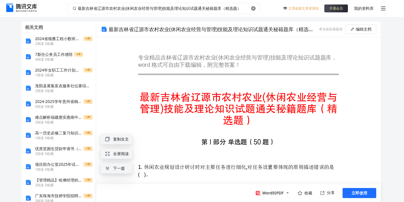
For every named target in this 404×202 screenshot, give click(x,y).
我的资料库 (364, 8)
